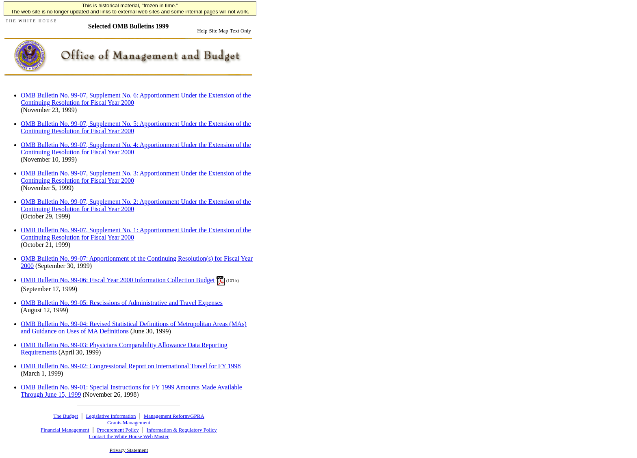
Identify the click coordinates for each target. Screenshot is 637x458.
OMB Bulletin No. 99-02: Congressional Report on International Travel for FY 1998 (131, 366)
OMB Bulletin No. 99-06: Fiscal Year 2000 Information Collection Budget (118, 280)
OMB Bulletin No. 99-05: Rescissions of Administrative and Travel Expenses (122, 302)
